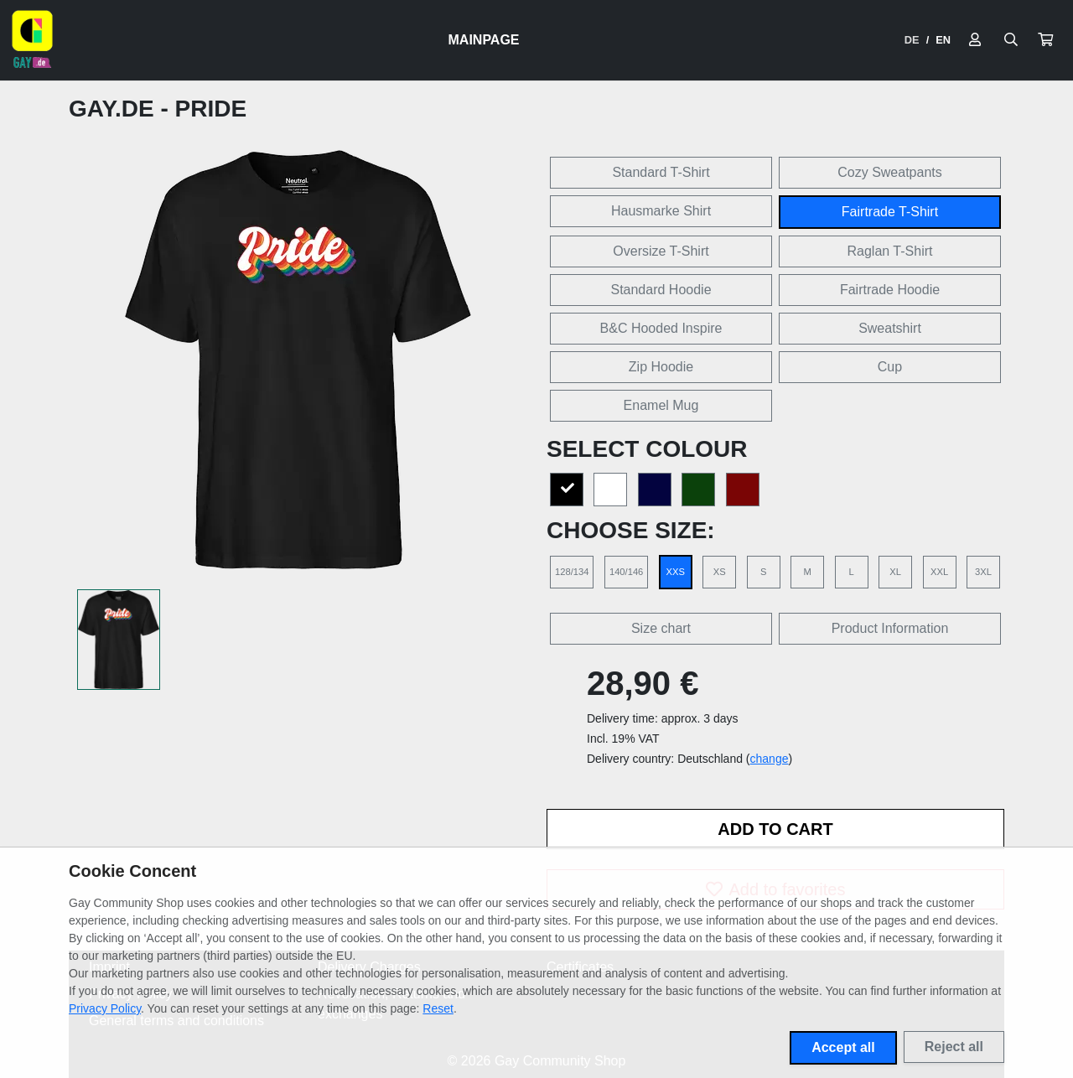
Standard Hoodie (660, 289)
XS (719, 572)
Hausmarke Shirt (661, 211)
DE (912, 40)
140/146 (626, 572)
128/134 (571, 572)
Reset (438, 1008)
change (769, 758)
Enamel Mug (661, 405)
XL (895, 572)
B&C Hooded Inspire (661, 328)
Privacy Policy (105, 1008)
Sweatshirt (889, 328)
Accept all (843, 1047)
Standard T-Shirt (660, 172)
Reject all (954, 1046)
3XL (983, 572)
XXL (939, 572)
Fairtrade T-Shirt (890, 212)
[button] (1045, 40)
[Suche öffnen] (1011, 40)
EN (943, 40)
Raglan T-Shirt (890, 251)
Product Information (890, 628)
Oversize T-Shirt (660, 251)
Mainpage (484, 40)
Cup (890, 367)
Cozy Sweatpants (889, 172)
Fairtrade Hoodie (890, 289)
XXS (675, 572)
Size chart (661, 628)
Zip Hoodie (661, 367)
